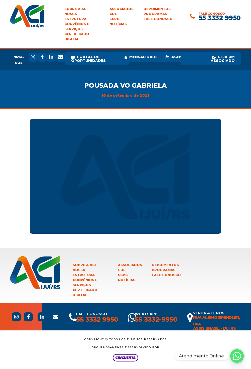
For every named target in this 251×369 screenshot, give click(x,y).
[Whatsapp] (237, 356)
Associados (121, 9)
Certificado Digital (76, 36)
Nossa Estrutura (75, 16)
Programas (155, 14)
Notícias (118, 24)
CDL (113, 14)
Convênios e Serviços (76, 26)
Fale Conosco (158, 19)
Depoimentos (157, 9)
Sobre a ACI (75, 9)
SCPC (114, 19)
